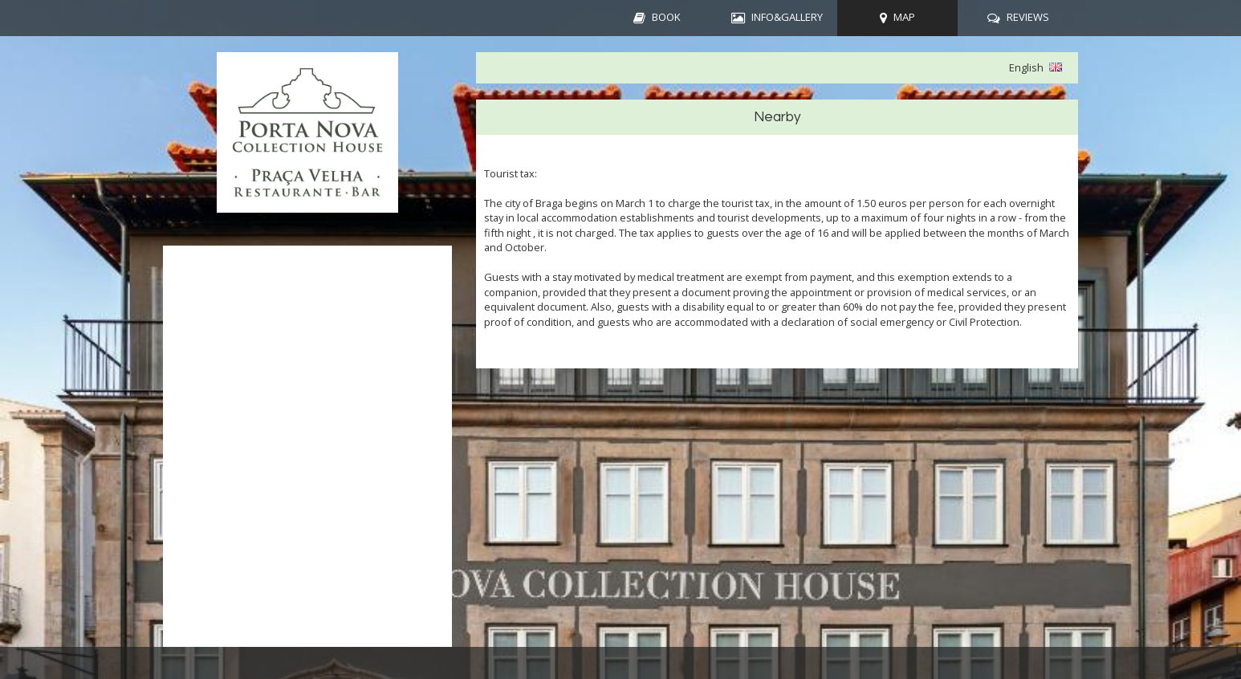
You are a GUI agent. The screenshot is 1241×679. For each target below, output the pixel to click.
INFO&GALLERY (787, 17)
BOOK (666, 17)
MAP (904, 17)
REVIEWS (1028, 17)
